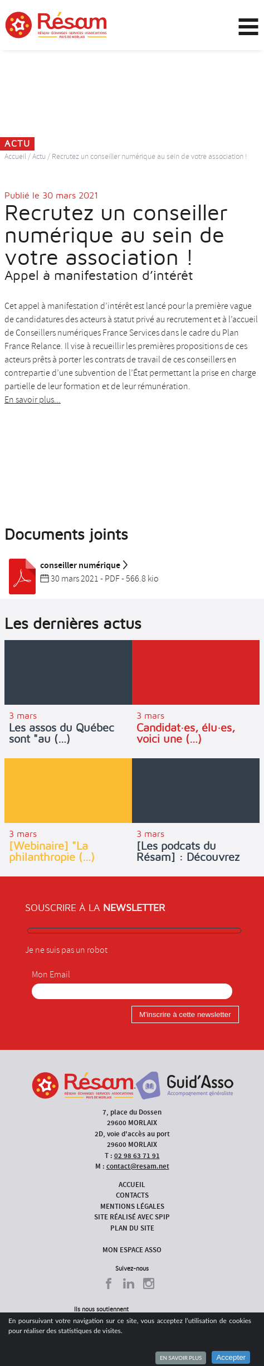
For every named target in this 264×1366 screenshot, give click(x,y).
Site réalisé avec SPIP (132, 1217)
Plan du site (132, 1228)
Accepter (231, 1357)
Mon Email (51, 974)
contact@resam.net (137, 1166)
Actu (39, 156)
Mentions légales (132, 1206)
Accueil (15, 156)
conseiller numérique (66, 565)
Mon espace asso (132, 1249)
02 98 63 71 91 (137, 1155)
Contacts (132, 1195)
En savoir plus (181, 1357)
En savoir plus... (32, 399)
